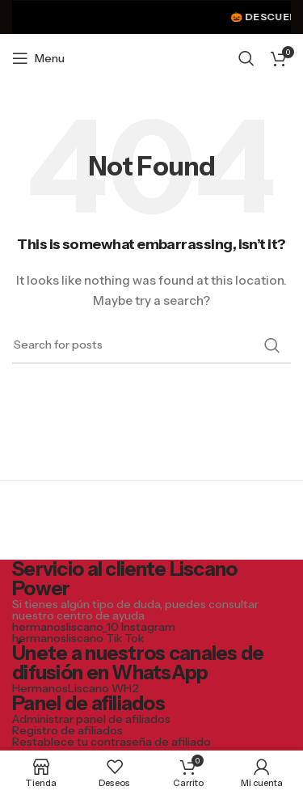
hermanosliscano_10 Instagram (93, 627)
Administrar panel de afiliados (91, 719)
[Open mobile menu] (38, 58)
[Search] (246, 58)
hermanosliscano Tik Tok (78, 638)
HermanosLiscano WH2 (75, 688)
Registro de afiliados (67, 730)
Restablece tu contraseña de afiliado (111, 741)
